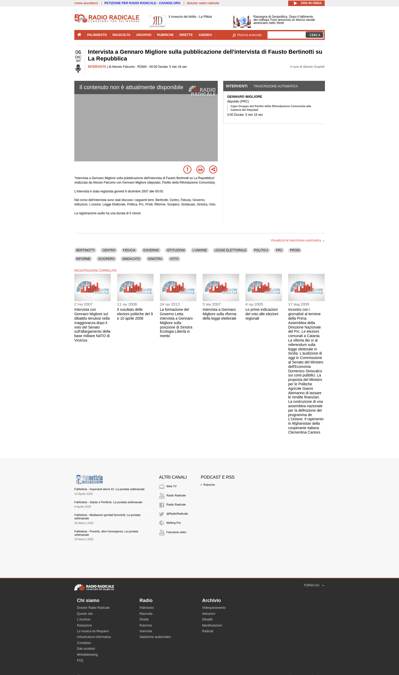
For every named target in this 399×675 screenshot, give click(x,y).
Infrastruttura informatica (94, 637)
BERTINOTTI (85, 250)
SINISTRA (155, 259)
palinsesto (97, 35)
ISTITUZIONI (176, 250)
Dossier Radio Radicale (93, 608)
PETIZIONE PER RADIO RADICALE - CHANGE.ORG (142, 3)
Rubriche (209, 484)
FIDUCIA (129, 250)
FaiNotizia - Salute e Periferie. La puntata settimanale (108, 502)
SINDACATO (131, 259)
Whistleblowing (87, 654)
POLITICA (261, 250)
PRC (279, 250)
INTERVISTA (97, 67)
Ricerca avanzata (249, 35)
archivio (144, 35)
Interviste (146, 631)
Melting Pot (173, 522)
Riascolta (146, 614)
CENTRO (109, 250)
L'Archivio (83, 619)
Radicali (207, 631)
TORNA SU (311, 585)
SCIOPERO (106, 259)
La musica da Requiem (93, 631)
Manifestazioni (212, 625)
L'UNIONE (199, 250)
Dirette (144, 619)
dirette (186, 35)
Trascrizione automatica (275, 86)
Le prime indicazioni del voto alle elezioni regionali (261, 313)
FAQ (80, 660)
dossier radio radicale (203, 3)
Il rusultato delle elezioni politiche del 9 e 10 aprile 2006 (135, 313)
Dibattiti (207, 619)
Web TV (171, 486)
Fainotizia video (176, 532)
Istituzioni (208, 614)
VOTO (174, 259)
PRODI (295, 250)
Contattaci (84, 643)
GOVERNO (151, 250)
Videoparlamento (214, 608)
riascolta (121, 35)
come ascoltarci (86, 3)
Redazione (84, 625)
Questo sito (85, 614)
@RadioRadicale (177, 513)
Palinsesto (147, 608)
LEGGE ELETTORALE (231, 250)
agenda (205, 35)
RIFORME (83, 259)
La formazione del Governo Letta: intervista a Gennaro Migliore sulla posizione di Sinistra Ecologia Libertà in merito (176, 322)
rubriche (165, 35)
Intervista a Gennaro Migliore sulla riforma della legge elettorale (219, 313)
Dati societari (86, 648)
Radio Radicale (176, 495)
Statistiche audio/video (155, 637)
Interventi (236, 86)
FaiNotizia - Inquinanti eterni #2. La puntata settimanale (109, 489)
